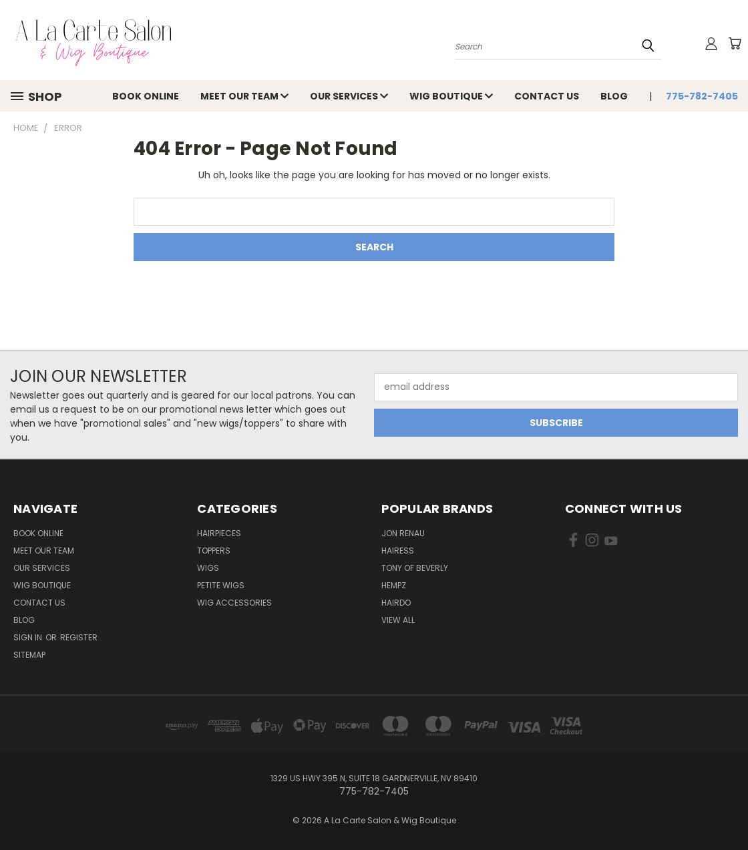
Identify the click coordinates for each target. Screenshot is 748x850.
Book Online (145, 96)
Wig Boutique (451, 96)
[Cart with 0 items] (734, 43)
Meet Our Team (244, 96)
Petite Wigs (220, 585)
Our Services (349, 96)
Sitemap (29, 654)
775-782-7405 (702, 96)
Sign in (28, 637)
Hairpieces (219, 533)
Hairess (397, 550)
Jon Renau (403, 533)
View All (398, 620)
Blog (614, 96)
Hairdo (396, 602)
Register (79, 637)
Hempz (393, 585)
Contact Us (546, 96)
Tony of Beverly (414, 568)
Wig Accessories (234, 602)
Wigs (208, 568)
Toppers (213, 550)
